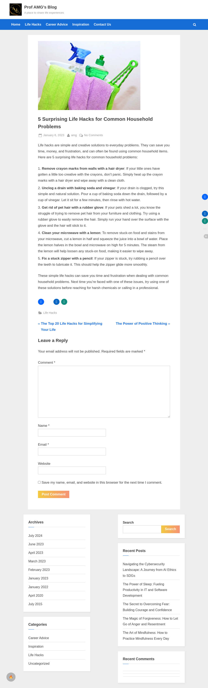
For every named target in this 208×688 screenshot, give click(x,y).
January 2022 (38, 587)
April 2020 (35, 595)
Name (44, 426)
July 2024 (35, 535)
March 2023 (37, 561)
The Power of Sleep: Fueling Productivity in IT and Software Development (145, 590)
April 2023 (35, 553)
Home (15, 24)
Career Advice (57, 24)
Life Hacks (33, 24)
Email (43, 444)
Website (44, 464)
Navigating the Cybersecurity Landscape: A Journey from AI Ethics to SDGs (149, 570)
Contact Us (102, 24)
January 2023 (38, 578)
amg (74, 135)
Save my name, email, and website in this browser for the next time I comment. (102, 482)
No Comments (93, 135)
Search (128, 522)
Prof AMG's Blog (40, 7)
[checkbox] (10, 677)
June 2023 (36, 544)
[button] (41, 302)
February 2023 (39, 570)
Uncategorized (39, 663)
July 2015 (35, 604)
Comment (46, 362)
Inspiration (80, 24)
